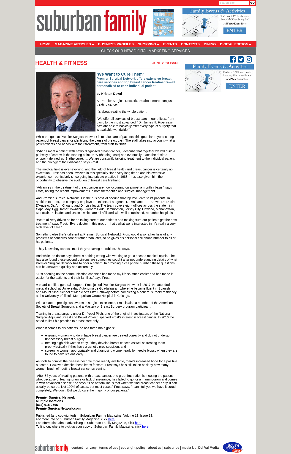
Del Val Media (208, 447)
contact (77, 447)
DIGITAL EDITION (235, 44)
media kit (189, 447)
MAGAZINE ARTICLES (74, 44)
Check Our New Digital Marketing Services (145, 51)
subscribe (171, 447)
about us (154, 447)
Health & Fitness (61, 63)
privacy (91, 447)
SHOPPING (148, 44)
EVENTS (170, 44)
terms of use (108, 447)
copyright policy (133, 447)
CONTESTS (190, 44)
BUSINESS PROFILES (116, 44)
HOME (45, 44)
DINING (210, 44)
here (111, 419)
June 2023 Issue (165, 63)
